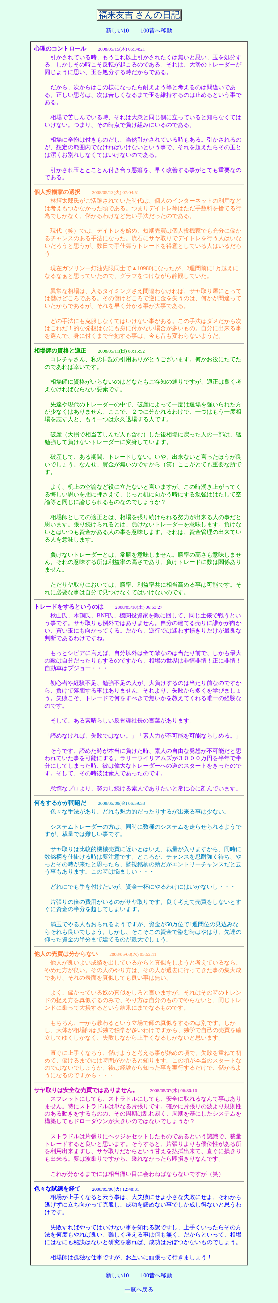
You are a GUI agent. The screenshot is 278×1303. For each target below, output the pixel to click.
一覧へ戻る (139, 1289)
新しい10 (117, 30)
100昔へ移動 (156, 30)
